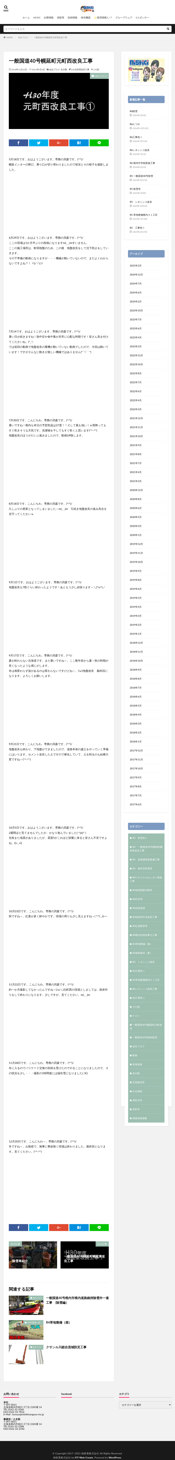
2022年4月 (136, 399)
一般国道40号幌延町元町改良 (146, 1026)
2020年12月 (136, 489)
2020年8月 (136, 498)
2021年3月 (136, 480)
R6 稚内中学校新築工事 (142, 162)
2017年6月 (136, 804)
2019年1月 (136, 633)
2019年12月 (136, 543)
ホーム (26, 17)
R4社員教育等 (140, 925)
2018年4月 (136, 714)
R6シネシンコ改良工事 (144, 988)
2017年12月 (136, 750)
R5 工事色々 (137, 227)
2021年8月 (136, 453)
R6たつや (135, 124)
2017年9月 (136, 777)
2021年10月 (136, 435)
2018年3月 (136, 723)
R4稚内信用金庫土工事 (144, 934)
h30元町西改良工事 (80, 69)
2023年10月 (136, 310)
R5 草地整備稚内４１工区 (143, 214)
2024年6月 (136, 292)
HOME (9, 37)
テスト (136, 1015)
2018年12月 (136, 642)
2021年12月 (136, 417)
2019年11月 (136, 552)
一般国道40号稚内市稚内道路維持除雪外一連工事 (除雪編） (77, 1300)
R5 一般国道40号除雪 (141, 175)
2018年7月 (136, 687)
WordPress (115, 1457)
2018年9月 (136, 669)
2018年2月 (136, 732)
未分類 (64, 69)
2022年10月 (136, 363)
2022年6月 (136, 390)
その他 (136, 1006)
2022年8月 (136, 372)
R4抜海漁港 (138, 907)
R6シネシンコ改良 (140, 150)
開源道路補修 (139, 1117)
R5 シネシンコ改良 (141, 201)
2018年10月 (136, 660)
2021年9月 (136, 444)
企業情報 (48, 17)
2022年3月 (136, 408)
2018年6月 (136, 696)
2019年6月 (136, 588)
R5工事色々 (138, 970)
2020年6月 (136, 507)
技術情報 (72, 17)
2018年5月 (136, 705)
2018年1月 (136, 741)
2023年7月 (136, 319)
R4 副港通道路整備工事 (146, 859)
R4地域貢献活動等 (142, 889)
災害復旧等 (138, 1081)
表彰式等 (137, 1099)
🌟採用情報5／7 (103, 17)
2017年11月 (136, 759)
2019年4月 (136, 606)
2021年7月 (136, 462)
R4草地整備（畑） (34, 1322)
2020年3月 (136, 525)
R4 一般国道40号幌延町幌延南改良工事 (146, 848)
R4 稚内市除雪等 (142, 868)
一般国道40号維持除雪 (144, 1037)
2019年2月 (136, 624)
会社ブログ (23, 37)
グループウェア (123, 17)
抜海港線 (137, 1063)
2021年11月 (136, 426)
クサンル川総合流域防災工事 (66, 1347)
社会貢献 (137, 1090)
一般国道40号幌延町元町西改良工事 (50, 37)
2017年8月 (136, 786)
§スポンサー (142, 17)
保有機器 (85, 17)
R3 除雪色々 (140, 837)
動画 (134, 1054)
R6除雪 (133, 111)
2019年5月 (136, 597)
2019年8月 (136, 579)
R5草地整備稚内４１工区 (146, 979)
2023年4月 (136, 337)
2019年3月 (136, 615)
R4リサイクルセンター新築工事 (146, 879)
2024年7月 (136, 283)
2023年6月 (136, 328)
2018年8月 (136, 678)
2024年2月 (136, 301)
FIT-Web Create (84, 1457)
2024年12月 (136, 274)
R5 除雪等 (135, 188)
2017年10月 (136, 768)
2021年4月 (136, 471)
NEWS (36, 17)
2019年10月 (136, 561)
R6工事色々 (136, 137)
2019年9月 (136, 570)
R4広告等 (137, 898)
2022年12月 (136, 355)
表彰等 (60, 17)
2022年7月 (136, 381)
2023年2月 (136, 346)
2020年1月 (136, 534)
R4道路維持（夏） (142, 952)
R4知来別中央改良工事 (144, 916)
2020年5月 (136, 516)
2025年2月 (136, 265)
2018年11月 (136, 651)
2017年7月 (136, 795)
